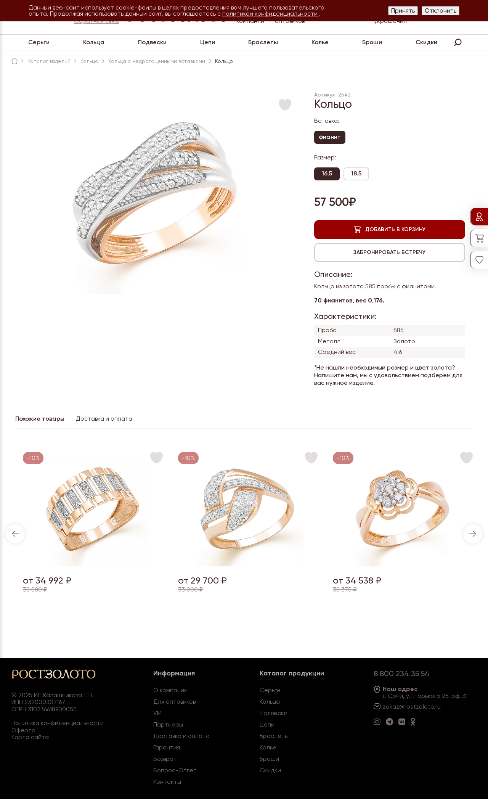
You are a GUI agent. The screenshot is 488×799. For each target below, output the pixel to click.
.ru (437, 706)
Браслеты (263, 42)
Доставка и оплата (181, 736)
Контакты (167, 781)
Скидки (426, 42)
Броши (372, 42)
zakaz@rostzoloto (408, 706)
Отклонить (440, 10)
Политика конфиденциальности (57, 723)
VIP (157, 713)
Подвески (152, 42)
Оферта (23, 730)
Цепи (207, 42)
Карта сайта (30, 737)
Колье (320, 42)
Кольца (93, 42)
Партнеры (168, 724)
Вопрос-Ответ (175, 770)
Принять (403, 10)
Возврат (165, 758)
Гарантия (166, 747)
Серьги (39, 42)
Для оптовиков (174, 701)
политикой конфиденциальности (270, 13)
